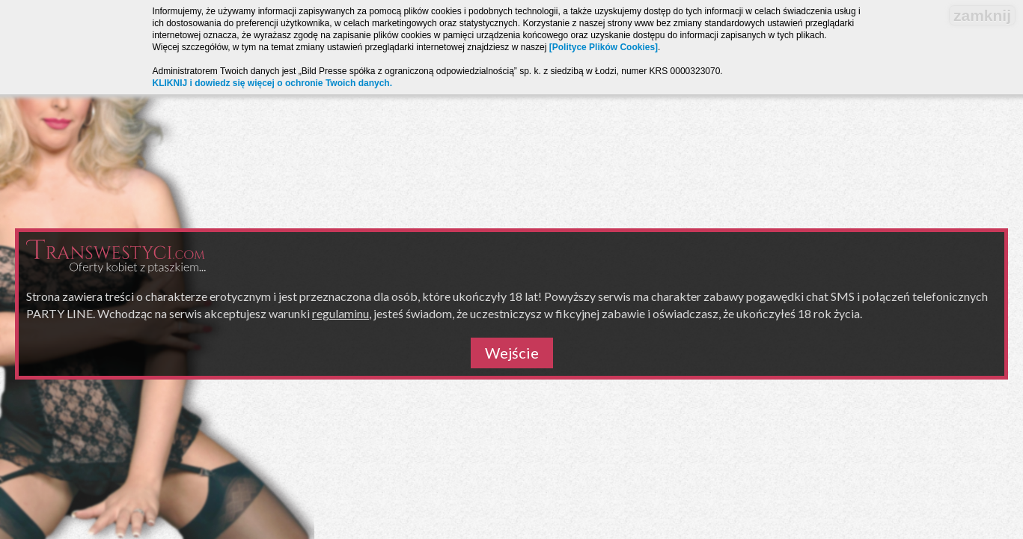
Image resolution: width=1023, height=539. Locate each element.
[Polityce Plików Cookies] (603, 47)
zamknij (982, 15)
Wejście (512, 353)
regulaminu (340, 313)
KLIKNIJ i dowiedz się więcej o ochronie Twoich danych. (273, 83)
